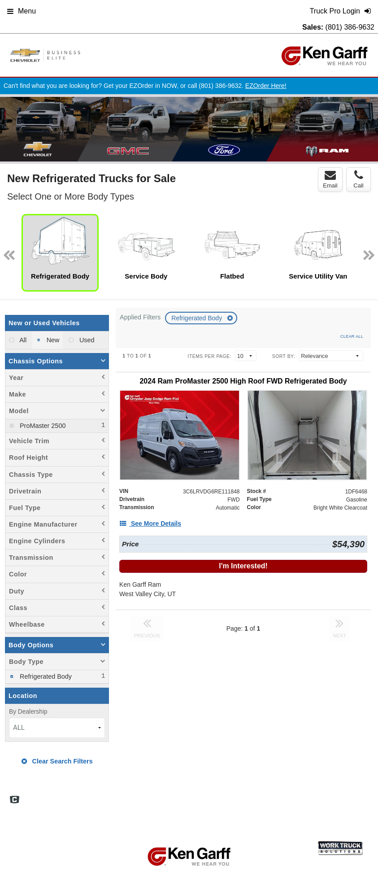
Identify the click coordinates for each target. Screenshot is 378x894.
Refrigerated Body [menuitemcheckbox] (45, 676)
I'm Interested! (243, 566)
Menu (21, 11)
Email (330, 179)
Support (340, 796)
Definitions (227, 796)
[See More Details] (150, 523)
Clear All (351, 336)
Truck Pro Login (184, 805)
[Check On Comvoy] (14, 800)
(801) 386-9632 (350, 27)
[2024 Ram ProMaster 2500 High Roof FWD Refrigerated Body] (243, 381)
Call (358, 179)
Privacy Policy (302, 796)
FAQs (197, 796)
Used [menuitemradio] (86, 340)
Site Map (262, 796)
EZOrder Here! (266, 85)
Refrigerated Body (197, 318)
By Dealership (28, 711)
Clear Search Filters (57, 761)
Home (172, 796)
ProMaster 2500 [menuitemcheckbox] (41, 425)
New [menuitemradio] (52, 340)
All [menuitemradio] (22, 340)
